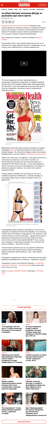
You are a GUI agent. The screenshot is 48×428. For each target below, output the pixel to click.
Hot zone (32, 9)
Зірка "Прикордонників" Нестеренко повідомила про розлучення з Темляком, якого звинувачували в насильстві (36, 411)
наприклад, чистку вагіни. (36, 154)
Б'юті (20, 9)
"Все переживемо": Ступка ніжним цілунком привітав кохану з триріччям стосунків (11, 410)
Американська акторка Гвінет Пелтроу (15, 26)
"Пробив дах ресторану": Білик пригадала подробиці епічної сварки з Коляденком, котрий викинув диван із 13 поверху (12, 358)
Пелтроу (13, 150)
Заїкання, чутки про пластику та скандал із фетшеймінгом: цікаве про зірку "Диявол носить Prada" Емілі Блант (35, 385)
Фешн (15, 9)
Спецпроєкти (40, 9)
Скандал (10, 9)
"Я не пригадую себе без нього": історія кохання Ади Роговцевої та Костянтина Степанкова (12, 329)
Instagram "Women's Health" (16, 271)
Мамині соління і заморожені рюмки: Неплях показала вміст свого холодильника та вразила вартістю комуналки (12, 385)
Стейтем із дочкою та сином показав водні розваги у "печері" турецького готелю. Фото (36, 357)
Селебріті (4, 9)
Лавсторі (25, 9)
